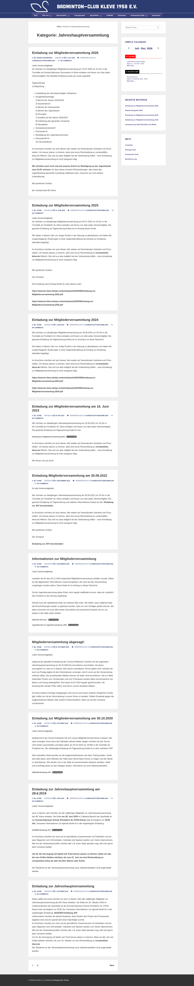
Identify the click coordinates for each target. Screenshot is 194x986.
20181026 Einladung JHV (65, 913)
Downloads (122, 15)
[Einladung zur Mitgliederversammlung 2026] (70, 58)
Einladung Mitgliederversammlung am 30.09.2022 (69, 475)
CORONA (109, 15)
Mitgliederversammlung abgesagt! (58, 642)
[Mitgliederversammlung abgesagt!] (62, 647)
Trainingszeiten (79, 15)
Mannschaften (64, 15)
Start (35, 15)
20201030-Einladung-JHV (41, 772)
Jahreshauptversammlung (43, 61)
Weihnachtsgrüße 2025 (134, 110)
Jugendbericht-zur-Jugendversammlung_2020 (49, 625)
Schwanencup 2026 (139, 15)
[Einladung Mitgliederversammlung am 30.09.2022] (62, 481)
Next (112, 965)
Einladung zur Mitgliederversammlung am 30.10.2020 (72, 718)
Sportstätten (96, 15)
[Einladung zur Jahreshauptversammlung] (61, 891)
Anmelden (129, 145)
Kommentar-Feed (131, 154)
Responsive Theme (61, 980)
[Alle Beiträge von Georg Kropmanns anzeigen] (43, 58)
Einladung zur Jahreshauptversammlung (63, 886)
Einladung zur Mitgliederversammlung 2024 (65, 320)
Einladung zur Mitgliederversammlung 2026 (65, 53)
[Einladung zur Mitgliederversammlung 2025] (60, 210)
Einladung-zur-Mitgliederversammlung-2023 (48, 437)
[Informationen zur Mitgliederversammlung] (62, 564)
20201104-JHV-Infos (39, 620)
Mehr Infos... (131, 65)
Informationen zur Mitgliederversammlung (64, 559)
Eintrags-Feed (130, 150)
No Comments (66, 61)
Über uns (47, 15)
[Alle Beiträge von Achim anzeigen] (38, 210)
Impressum (156, 15)
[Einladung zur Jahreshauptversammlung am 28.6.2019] (59, 798)
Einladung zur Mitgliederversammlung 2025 (65, 205)
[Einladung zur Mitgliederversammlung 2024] (59, 325)
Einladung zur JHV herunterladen (47, 544)
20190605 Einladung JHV (41, 830)
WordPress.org (131, 159)
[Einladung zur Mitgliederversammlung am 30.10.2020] (61, 723)
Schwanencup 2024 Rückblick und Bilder (140, 124)
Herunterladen (71, 437)
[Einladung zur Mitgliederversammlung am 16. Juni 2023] (59, 415)
